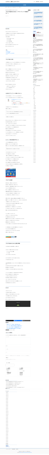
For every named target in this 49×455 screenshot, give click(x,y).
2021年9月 (34, 152)
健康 (33, 88)
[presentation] (10, 365)
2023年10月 (34, 116)
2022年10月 (34, 133)
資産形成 (34, 98)
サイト (6, 352)
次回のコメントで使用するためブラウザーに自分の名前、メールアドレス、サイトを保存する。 (18, 355)
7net (20, 104)
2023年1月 (34, 129)
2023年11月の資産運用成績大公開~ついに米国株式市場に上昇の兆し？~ (38, 45)
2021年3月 (7, 441)
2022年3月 (34, 143)
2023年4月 (7, 405)
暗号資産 (35, 107)
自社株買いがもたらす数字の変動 (9, 372)
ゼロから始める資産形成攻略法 (36, 85)
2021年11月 (34, 149)
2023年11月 (7, 395)
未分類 (34, 94)
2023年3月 (34, 126)
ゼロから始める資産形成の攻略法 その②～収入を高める (14, 328)
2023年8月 (34, 119)
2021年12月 (7, 428)
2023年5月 (34, 123)
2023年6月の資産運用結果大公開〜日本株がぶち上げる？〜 (38, 76)
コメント (7, 336)
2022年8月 (34, 136)
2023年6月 (7, 402)
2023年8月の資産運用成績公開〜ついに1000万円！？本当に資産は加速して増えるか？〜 (38, 58)
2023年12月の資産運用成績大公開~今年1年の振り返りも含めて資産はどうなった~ (38, 40)
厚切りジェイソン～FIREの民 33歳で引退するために (13, 324)
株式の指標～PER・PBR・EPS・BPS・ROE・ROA (21, 373)
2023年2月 (7, 408)
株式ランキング (35, 33)
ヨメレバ (14, 100)
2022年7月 (7, 418)
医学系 (34, 91)
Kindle (14, 104)
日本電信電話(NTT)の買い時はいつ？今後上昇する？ (38, 68)
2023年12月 (34, 113)
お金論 (29, 10)
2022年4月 (34, 142)
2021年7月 (34, 155)
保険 (34, 104)
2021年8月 (34, 153)
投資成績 (34, 92)
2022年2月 (7, 425)
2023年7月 (34, 120)
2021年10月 (7, 431)
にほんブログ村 (35, 32)
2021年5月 (7, 438)
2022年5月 (34, 140)
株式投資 (35, 108)
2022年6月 (34, 139)
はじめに (7, 50)
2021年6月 (34, 156)
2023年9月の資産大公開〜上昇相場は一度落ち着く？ (38, 55)
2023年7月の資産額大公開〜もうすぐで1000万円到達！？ (38, 72)
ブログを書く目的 (8, 51)
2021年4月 (34, 159)
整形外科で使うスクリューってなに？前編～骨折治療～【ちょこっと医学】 (38, 63)
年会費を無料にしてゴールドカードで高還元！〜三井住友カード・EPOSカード (38, 80)
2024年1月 (7, 392)
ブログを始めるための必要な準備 (10, 53)
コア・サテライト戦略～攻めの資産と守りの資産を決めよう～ (14, 325)
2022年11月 (34, 132)
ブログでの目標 (8, 52)
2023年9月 (34, 117)
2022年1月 (34, 146)
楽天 (33, 95)
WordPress (21, 452)
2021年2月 (34, 162)
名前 (6, 345)
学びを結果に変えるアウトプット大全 (16, 99)
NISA (34, 101)
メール (7, 349)
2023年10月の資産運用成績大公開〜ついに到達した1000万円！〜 (38, 50)
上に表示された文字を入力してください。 (11, 359)
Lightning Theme (24, 452)
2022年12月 (34, 130)
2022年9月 (7, 415)
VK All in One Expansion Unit (29, 452)
